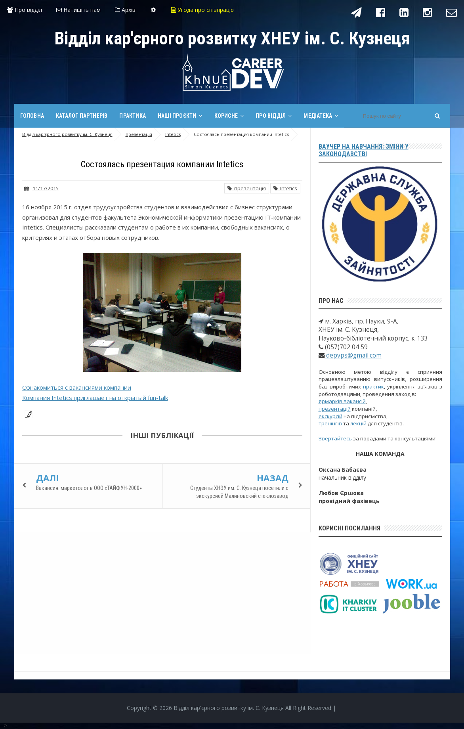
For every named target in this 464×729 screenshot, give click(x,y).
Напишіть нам (78, 9)
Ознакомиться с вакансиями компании (76, 387)
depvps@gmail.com (353, 355)
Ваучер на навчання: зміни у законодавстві (364, 150)
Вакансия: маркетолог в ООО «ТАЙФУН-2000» (89, 488)
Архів (125, 9)
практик (373, 386)
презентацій (335, 408)
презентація (246, 188)
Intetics (285, 188)
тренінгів (330, 423)
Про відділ (24, 9)
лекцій (358, 423)
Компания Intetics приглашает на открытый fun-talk (95, 398)
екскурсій (330, 416)
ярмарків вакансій (342, 401)
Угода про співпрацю (202, 9)
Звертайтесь (335, 438)
